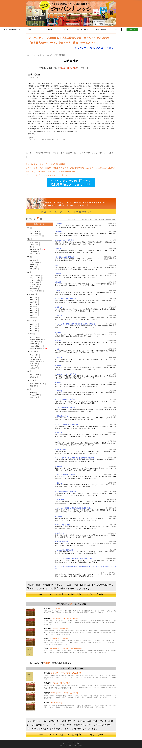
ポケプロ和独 (34, 308)
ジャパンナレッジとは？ (12, 29)
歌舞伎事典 (34, 365)
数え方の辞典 (34, 251)
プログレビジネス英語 (38, 291)
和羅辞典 (33, 317)
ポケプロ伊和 (34, 304)
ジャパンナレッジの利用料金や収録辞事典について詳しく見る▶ (71, 594)
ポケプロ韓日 (34, 326)
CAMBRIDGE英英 (35, 284)
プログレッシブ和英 (36, 280)
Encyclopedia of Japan (37, 235)
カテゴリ (65, 29)
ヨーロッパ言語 (32, 294)
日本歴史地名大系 (35, 262)
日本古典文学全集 (35, 395)
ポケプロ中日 (34, 324)
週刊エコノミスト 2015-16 (38, 383)
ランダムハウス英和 (36, 275)
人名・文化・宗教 (32, 351)
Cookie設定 (76, 743)
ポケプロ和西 (34, 313)
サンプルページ (49, 29)
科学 (29, 371)
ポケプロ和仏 (34, 310)
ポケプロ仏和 (34, 300)
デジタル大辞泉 (35, 242)
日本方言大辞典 (35, 253)
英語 (29, 272)
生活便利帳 (34, 386)
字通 (32, 247)
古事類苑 (33, 266)
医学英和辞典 (34, 288)
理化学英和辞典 (35, 286)
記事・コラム (31, 380)
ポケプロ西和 (34, 302)
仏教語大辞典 (34, 368)
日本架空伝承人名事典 (37, 361)
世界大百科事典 (35, 233)
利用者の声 (32, 29)
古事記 (71, 604)
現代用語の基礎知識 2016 (37, 339)
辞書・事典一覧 (101, 29)
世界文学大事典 (35, 357)
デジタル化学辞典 (35, 375)
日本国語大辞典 (35, 244)
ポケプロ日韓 (34, 330)
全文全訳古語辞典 (37, 249)
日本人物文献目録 (35, 359)
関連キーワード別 (82, 29)
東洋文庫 (33, 392)
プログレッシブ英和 (36, 278)
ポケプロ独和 (34, 297)
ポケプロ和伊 (34, 315)
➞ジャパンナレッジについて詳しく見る (93, 48)
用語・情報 (31, 334)
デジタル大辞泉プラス (37, 346)
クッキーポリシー (67, 743)
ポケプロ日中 (34, 328)
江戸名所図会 (34, 269)
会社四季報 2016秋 (36, 341)
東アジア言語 (31, 320)
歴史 (29, 256)
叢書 (29, 389)
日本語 (29, 239)
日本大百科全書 (35, 231)
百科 (29, 228)
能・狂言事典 (34, 363)
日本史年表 (34, 264)
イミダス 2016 (34, 337)
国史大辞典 (34, 260)
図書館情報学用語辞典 (38, 348)
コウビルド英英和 (35, 282)
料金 (115, 29)
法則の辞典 (34, 377)
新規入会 (132, 29)
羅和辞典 (33, 306)
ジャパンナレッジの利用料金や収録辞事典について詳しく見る (71, 182)
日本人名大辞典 (35, 355)
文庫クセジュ (34, 397)
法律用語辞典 (34, 344)
